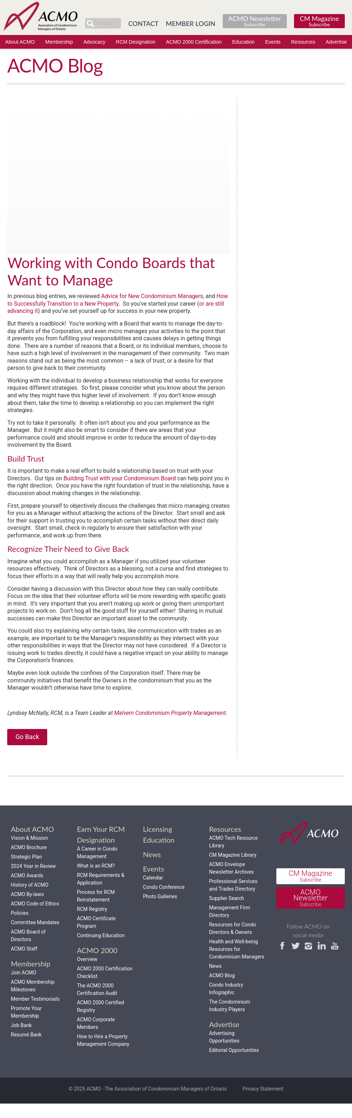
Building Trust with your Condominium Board (121, 480)
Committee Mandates (35, 936)
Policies (19, 927)
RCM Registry (92, 923)
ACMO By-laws (27, 908)
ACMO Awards (27, 889)
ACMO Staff (24, 963)
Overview (87, 973)
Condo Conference (164, 901)
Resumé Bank (26, 1049)
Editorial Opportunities (234, 1064)
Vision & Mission (29, 852)
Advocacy (95, 42)
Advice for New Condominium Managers (154, 296)
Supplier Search (226, 912)
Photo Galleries (160, 910)
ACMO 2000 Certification (194, 42)
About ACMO (20, 42)
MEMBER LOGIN (190, 23)
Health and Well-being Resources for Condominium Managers (236, 963)
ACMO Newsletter (254, 20)
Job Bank (21, 1039)
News (215, 980)
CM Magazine (319, 20)
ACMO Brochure (29, 861)
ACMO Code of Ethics (35, 918)
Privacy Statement (262, 1103)
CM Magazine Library (232, 869)
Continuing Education (101, 949)
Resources (303, 42)
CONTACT (143, 23)
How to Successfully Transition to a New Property (81, 303)
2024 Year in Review (33, 880)
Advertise (336, 42)
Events (273, 42)
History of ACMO (29, 899)
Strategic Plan (26, 871)
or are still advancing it (38, 311)
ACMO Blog (222, 989)
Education (243, 42)
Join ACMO (23, 987)
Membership (59, 42)
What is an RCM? (96, 880)
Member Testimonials (35, 1013)
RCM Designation (136, 42)
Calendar (153, 892)
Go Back (27, 750)
